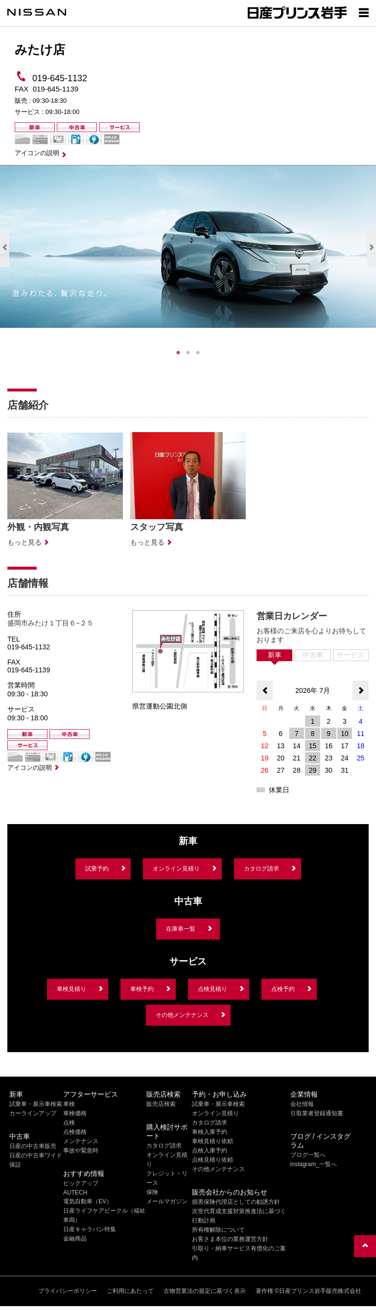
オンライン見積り (176, 868)
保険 (152, 1192)
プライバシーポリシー (67, 1291)
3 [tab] (198, 353)
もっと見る (24, 542)
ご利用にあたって (130, 1291)
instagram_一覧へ (313, 1164)
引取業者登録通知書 (316, 1113)
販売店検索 (161, 1104)
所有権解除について (218, 1229)
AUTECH (75, 1192)
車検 (69, 1104)
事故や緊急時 (80, 1150)
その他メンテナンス (182, 1015)
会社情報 (302, 1104)
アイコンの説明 (37, 153)
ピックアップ (80, 1183)
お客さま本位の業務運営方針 (230, 1239)
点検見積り (212, 989)
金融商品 (75, 1238)
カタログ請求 (261, 868)
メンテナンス (80, 1141)
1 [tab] (178, 353)
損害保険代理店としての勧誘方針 (236, 1201)
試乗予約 (97, 868)
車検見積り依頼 (212, 1141)
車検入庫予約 (209, 1131)
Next (371, 247)
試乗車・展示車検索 (35, 1104)
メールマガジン (167, 1201)
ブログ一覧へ (308, 1154)
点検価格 (75, 1131)
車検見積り (71, 989)
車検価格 (75, 1113)
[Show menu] (364, 12)
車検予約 (142, 989)
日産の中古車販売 (32, 1146)
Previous (4, 247)
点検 (69, 1122)
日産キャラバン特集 (89, 1229)
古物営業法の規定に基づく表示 (205, 1291)
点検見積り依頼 (212, 1159)
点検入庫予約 (209, 1150)
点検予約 (283, 989)
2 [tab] (188, 353)
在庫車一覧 (180, 928)
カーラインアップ (32, 1113)
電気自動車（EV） (87, 1201)
